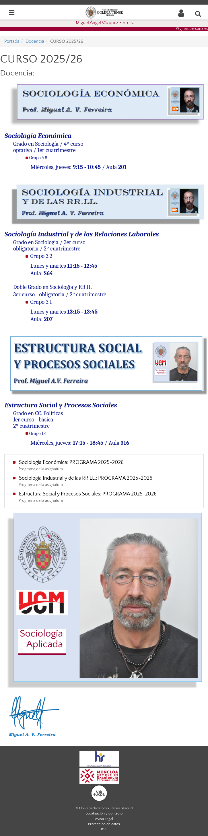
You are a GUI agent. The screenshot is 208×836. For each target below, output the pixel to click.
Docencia (35, 41)
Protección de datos (104, 824)
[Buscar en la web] (198, 13)
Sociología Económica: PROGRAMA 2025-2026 (71, 462)
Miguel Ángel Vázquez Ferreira (105, 22)
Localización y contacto (104, 813)
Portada (12, 41)
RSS (104, 829)
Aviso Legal (104, 819)
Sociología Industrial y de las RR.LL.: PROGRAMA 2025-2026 (85, 478)
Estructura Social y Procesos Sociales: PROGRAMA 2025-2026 (88, 494)
